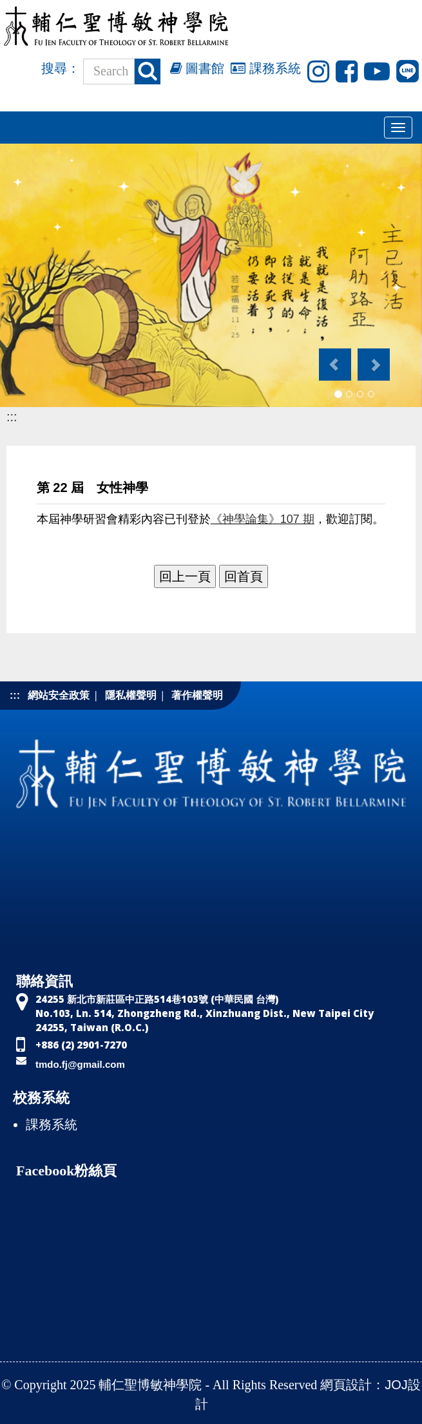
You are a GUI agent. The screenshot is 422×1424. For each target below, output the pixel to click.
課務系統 (266, 68)
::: (11, 417)
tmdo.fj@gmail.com (80, 1064)
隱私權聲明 (131, 695)
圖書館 (197, 68)
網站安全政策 (59, 695)
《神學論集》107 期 (262, 519)
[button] (334, 358)
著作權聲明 (197, 695)
